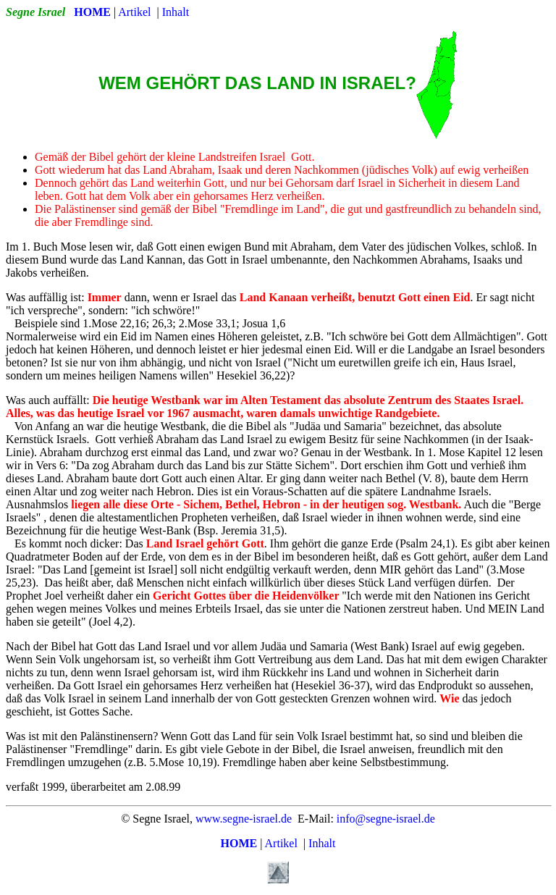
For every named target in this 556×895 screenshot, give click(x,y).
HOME (92, 12)
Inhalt (175, 12)
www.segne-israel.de (243, 818)
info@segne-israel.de (386, 818)
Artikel (134, 12)
